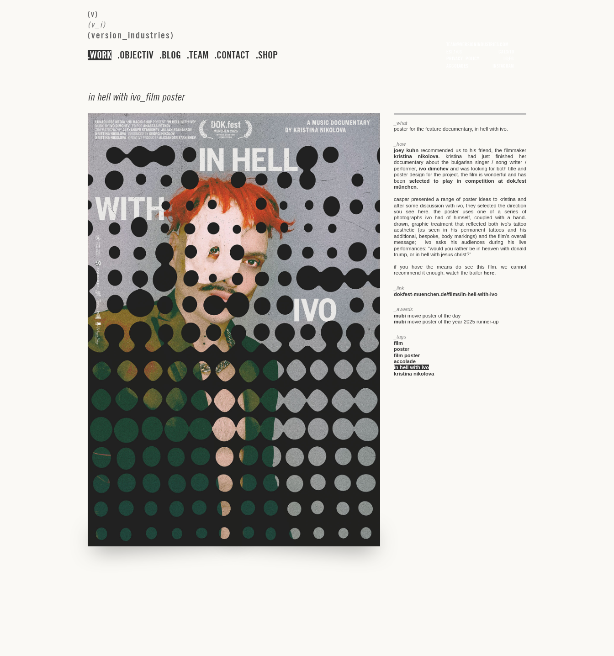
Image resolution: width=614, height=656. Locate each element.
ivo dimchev (434, 168)
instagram (503, 66)
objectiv (137, 55)
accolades (457, 66)
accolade (405, 361)
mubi (400, 315)
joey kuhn (406, 150)
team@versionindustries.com (477, 44)
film (398, 343)
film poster (407, 355)
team (198, 55)
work (100, 55)
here (489, 272)
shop (268, 55)
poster (401, 349)
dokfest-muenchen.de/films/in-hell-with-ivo (446, 294)
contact (233, 55)
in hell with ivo (411, 367)
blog (171, 55)
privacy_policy (462, 58)
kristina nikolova (416, 156)
